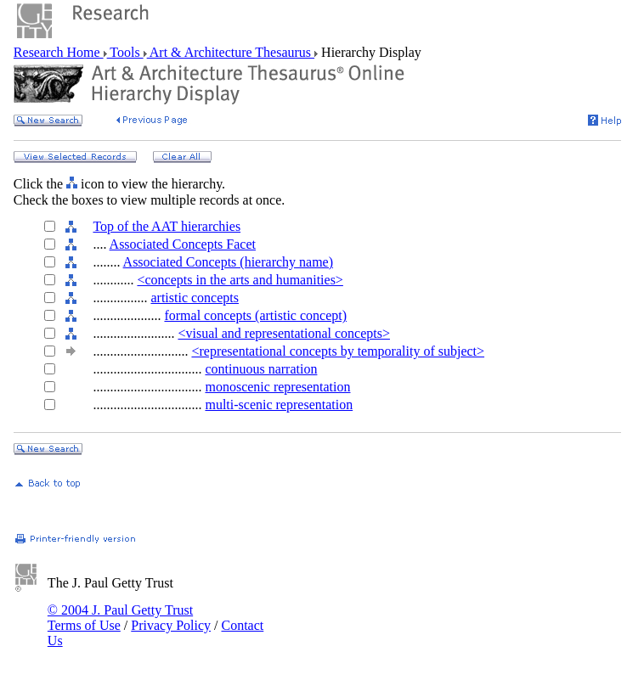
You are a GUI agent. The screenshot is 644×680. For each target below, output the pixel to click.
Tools (125, 52)
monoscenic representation (277, 386)
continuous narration (261, 369)
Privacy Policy (171, 625)
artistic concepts (194, 297)
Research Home (59, 52)
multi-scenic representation (279, 404)
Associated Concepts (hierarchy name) (228, 262)
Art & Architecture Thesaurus (230, 52)
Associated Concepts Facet (183, 244)
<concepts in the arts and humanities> (239, 280)
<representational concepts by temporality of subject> (337, 351)
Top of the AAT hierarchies (166, 226)
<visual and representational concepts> (284, 333)
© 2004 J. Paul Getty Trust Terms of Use (120, 617)
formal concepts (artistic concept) (255, 315)
